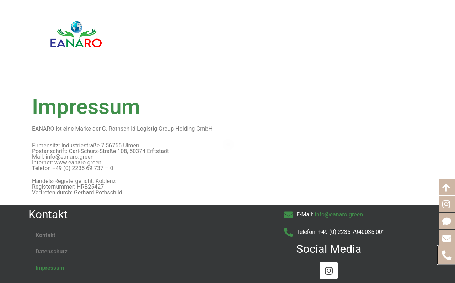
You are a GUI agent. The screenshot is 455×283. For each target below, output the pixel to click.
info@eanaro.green (339, 214)
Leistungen (250, 31)
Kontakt (387, 31)
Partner (287, 31)
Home (163, 31)
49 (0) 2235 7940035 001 (353, 232)
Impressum (50, 267)
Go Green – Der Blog (337, 31)
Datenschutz (52, 251)
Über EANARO (203, 31)
